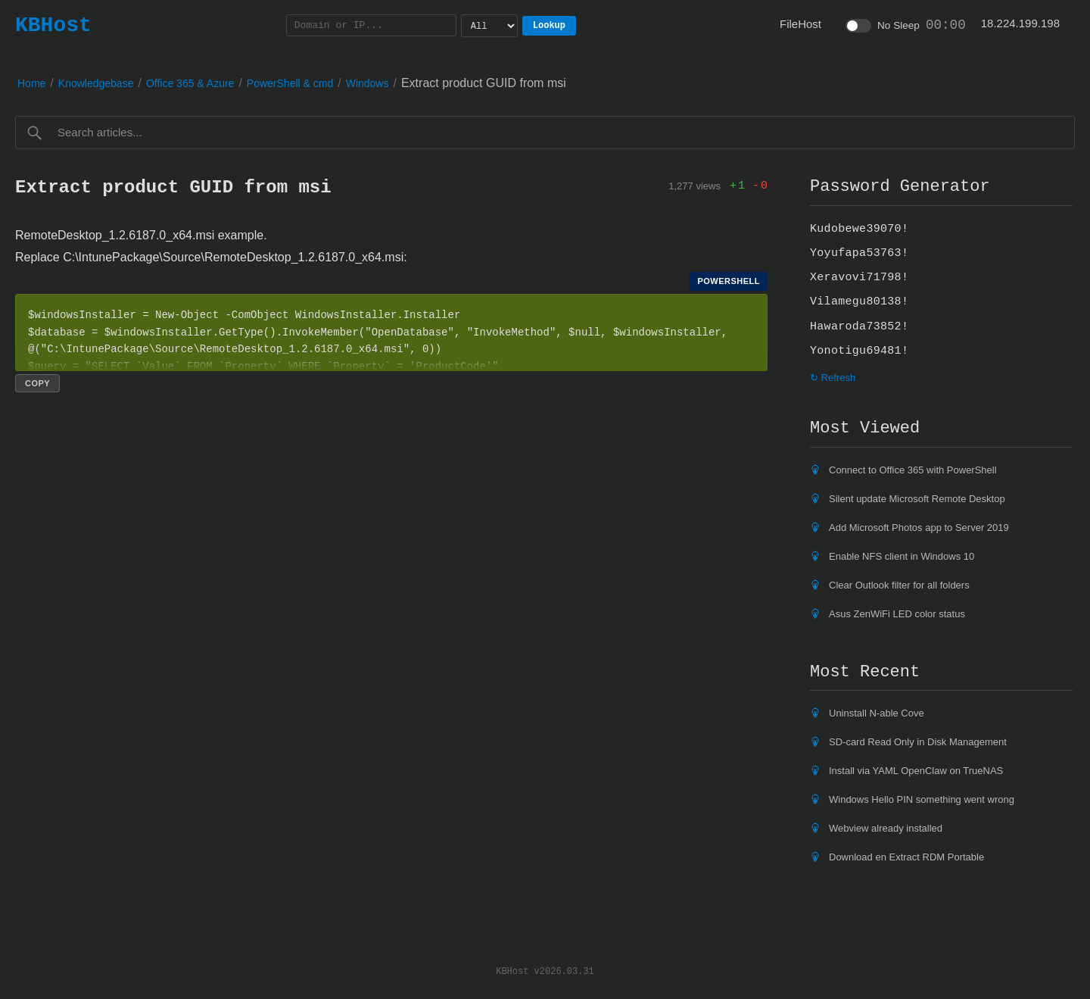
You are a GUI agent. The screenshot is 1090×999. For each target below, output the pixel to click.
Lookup (549, 25)
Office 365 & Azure (190, 83)
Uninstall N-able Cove (876, 713)
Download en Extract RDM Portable (906, 857)
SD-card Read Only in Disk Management (918, 742)
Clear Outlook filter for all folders (899, 585)
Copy (37, 383)
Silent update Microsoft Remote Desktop (917, 498)
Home (31, 83)
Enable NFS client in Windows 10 (901, 556)
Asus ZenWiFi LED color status (897, 614)
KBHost (53, 25)
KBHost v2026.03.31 (545, 970)
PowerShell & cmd (290, 83)
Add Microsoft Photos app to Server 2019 (919, 527)
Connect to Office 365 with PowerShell (913, 470)
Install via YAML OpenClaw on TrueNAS (916, 770)
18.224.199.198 (1020, 23)
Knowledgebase (96, 83)
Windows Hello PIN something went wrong (921, 799)
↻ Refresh (832, 377)
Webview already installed (885, 828)
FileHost (800, 23)
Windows (367, 83)
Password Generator (900, 186)
